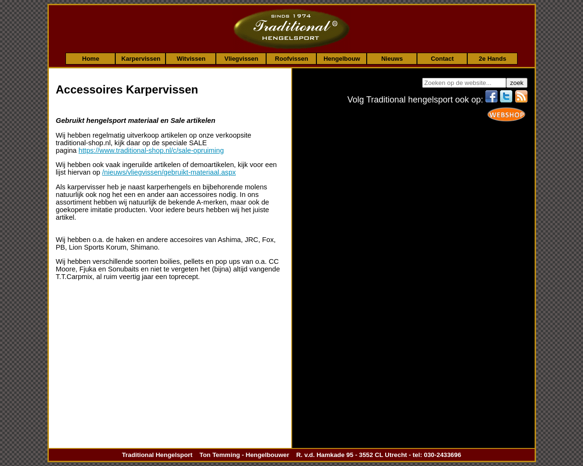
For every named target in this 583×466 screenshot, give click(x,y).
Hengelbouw (342, 58)
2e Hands (492, 58)
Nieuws (392, 58)
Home (90, 58)
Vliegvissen (241, 58)
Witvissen (191, 58)
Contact (442, 58)
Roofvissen (291, 58)
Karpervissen (140, 58)
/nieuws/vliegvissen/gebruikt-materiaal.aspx (169, 172)
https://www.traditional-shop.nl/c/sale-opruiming (151, 150)
